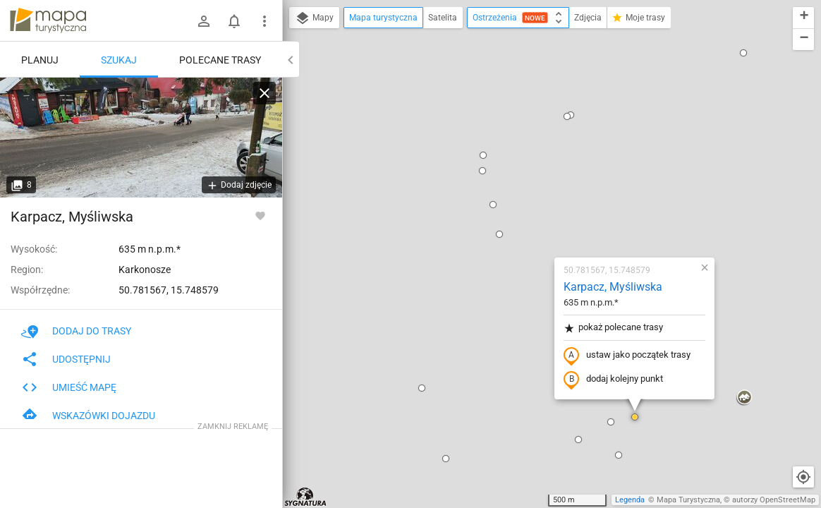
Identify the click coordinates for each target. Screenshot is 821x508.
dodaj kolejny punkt (530, 217)
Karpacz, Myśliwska (529, 124)
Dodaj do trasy (76, 330)
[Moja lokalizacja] (803, 477)
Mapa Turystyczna (688, 499)
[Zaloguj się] (204, 21)
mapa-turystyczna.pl (48, 20)
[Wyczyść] (264, 93)
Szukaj (119, 60)
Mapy (314, 18)
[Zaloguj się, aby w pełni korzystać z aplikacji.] (260, 215)
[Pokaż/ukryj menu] (264, 21)
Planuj (40, 60)
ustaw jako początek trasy (543, 193)
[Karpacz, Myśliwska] (141, 138)
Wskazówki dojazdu (88, 415)
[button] (416, 71)
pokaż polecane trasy (530, 165)
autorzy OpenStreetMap (773, 499)
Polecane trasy (220, 60)
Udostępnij (66, 359)
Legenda (630, 499)
